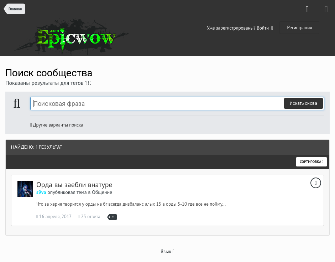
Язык (167, 251)
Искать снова (303, 103)
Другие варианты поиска (56, 125)
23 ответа (89, 217)
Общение (102, 192)
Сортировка (311, 161)
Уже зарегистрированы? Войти (240, 28)
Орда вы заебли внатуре (74, 184)
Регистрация (299, 28)
